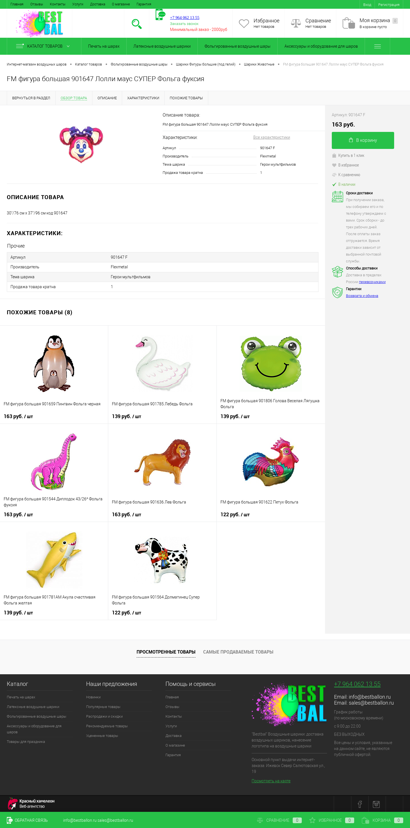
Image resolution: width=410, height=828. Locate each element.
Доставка (97, 4)
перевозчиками (372, 282)
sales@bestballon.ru (371, 702)
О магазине (121, 4)
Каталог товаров (44, 46)
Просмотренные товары (166, 651)
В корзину (363, 140)
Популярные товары (103, 706)
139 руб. (126, 415)
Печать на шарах (104, 46)
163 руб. (18, 415)
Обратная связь (27, 820)
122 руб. (235, 514)
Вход (367, 5)
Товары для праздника (26, 741)
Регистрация (389, 5)
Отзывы (36, 4)
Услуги (77, 4)
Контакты (57, 4)
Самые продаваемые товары (238, 651)
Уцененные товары (102, 735)
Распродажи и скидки (104, 715)
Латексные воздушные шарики (162, 46)
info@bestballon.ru (370, 696)
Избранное (266, 21)
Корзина (382, 820)
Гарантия (144, 4)
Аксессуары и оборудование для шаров (321, 46)
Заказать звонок (184, 24)
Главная (17, 4)
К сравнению (346, 174)
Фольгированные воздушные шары (238, 46)
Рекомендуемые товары (107, 725)
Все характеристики (271, 137)
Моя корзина (379, 20)
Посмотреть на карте (271, 780)
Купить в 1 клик (348, 155)
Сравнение (318, 21)
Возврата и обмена (362, 296)
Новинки (93, 696)
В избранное (345, 165)
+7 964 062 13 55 (357, 683)
